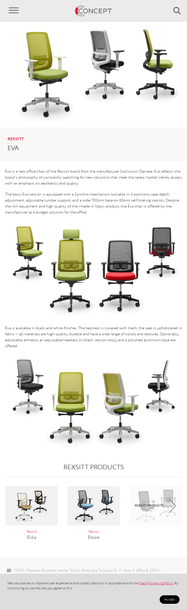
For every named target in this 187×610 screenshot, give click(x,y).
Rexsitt (15, 139)
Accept (169, 599)
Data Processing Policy (156, 583)
